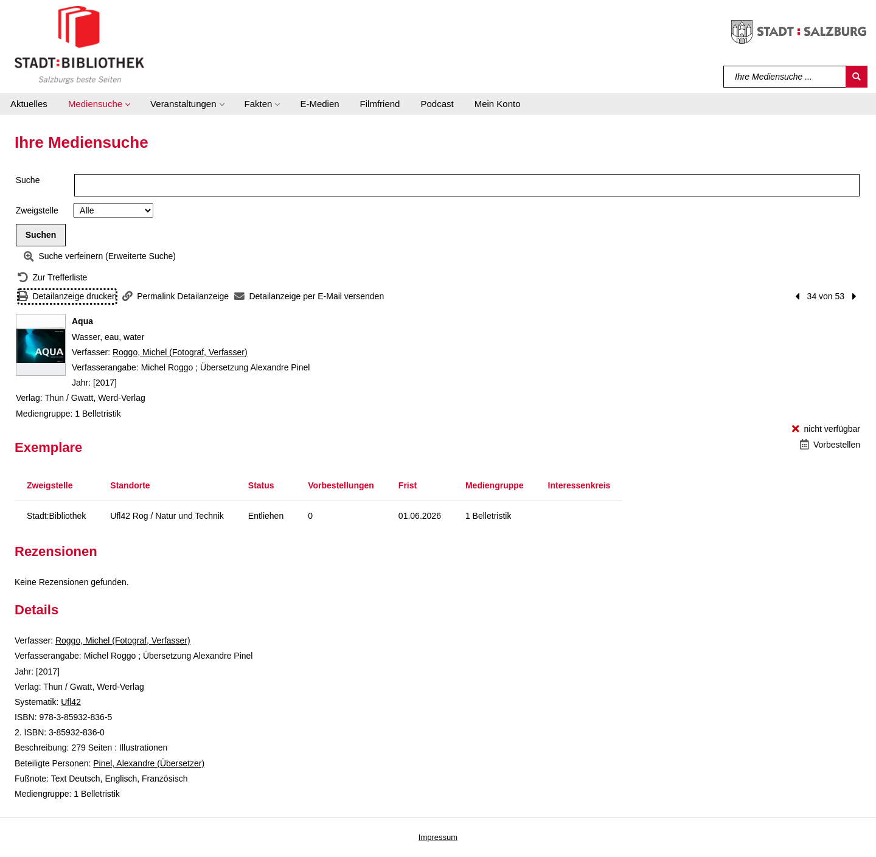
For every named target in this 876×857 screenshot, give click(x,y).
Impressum (438, 837)
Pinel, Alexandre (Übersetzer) (148, 763)
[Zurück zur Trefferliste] (52, 277)
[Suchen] (856, 77)
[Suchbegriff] (785, 77)
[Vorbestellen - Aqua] (830, 445)
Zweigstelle (37, 210)
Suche (28, 180)
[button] (98, 104)
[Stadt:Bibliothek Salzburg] (79, 44)
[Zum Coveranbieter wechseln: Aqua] (41, 345)
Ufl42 (71, 702)
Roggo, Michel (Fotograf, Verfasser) (180, 352)
